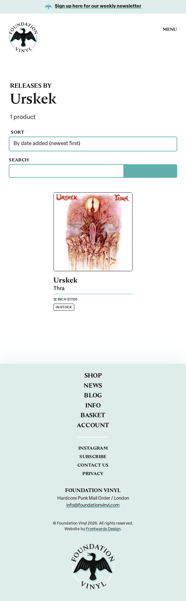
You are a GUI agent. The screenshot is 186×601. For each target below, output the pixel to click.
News (93, 386)
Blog (93, 395)
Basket (93, 415)
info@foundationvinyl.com (93, 505)
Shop (93, 375)
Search (31, 160)
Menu (170, 29)
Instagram (93, 448)
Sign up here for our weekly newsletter (98, 6)
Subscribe (92, 456)
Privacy (93, 473)
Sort (31, 132)
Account (93, 425)
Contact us (93, 465)
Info (93, 405)
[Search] (150, 171)
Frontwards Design (103, 529)
